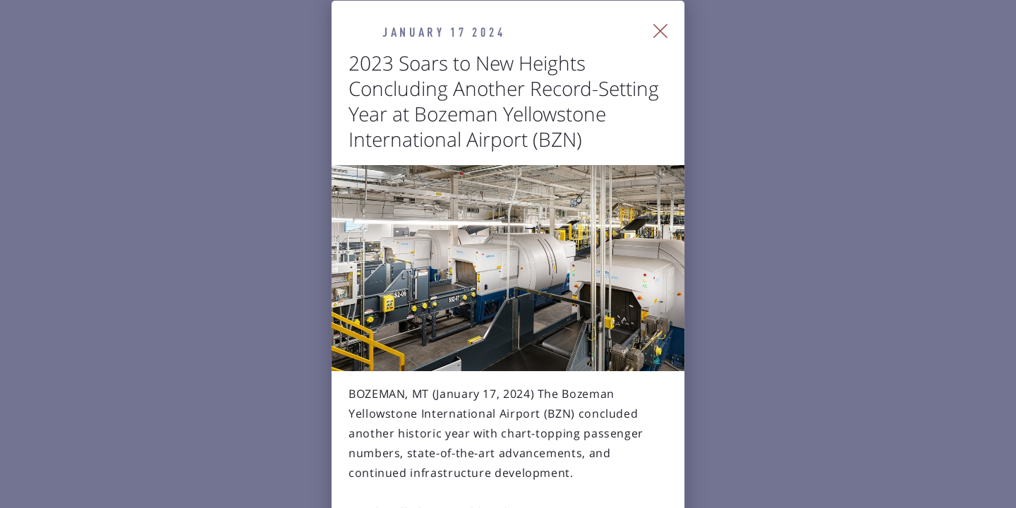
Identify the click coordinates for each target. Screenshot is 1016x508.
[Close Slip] (822, 49)
